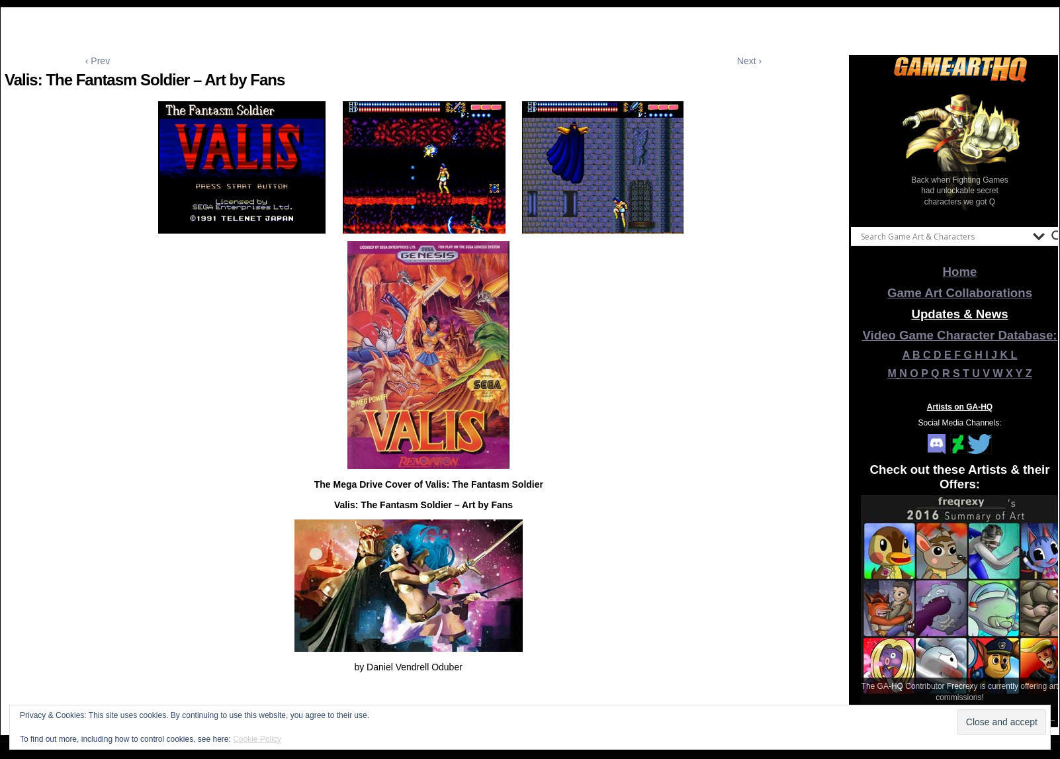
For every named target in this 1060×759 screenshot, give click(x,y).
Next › (749, 61)
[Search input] (943, 236)
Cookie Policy (257, 739)
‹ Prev (97, 61)
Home (960, 272)
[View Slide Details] (960, 151)
